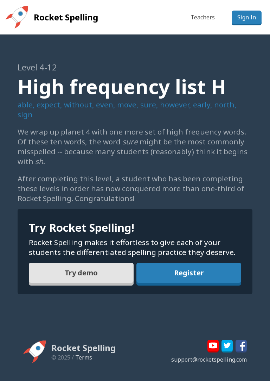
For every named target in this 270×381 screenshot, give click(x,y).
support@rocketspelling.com (209, 359)
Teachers (203, 17)
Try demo (81, 272)
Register (189, 272)
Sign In (246, 17)
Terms (83, 357)
